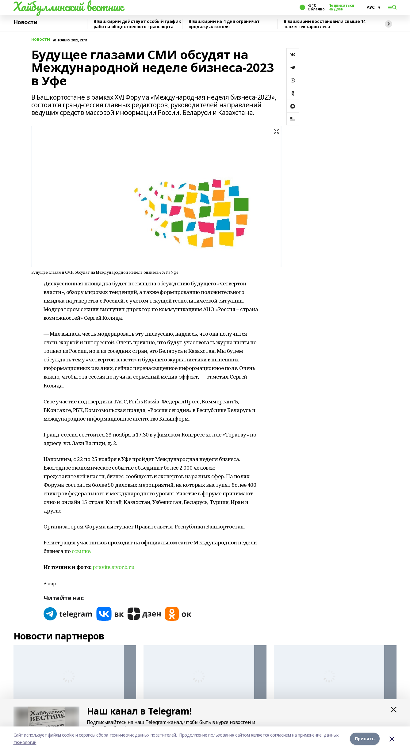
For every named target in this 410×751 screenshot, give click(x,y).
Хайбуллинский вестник (68, 6)
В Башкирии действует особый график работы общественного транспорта (137, 24)
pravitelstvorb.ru (113, 566)
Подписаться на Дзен (341, 7)
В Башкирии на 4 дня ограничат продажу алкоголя (224, 24)
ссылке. (81, 551)
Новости (25, 22)
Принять (365, 738)
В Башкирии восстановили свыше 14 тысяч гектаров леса (325, 24)
